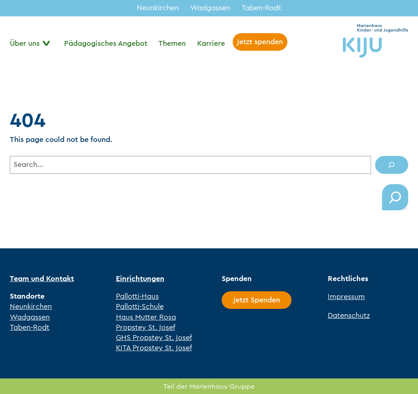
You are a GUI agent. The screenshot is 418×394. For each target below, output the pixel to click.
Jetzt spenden (260, 41)
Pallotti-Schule (140, 306)
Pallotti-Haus (137, 296)
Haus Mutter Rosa (146, 317)
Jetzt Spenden (256, 300)
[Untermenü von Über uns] (31, 44)
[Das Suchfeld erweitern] (395, 197)
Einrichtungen (140, 278)
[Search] (391, 164)
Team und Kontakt (42, 278)
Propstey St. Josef (145, 327)
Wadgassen (210, 7)
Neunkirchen (158, 7)
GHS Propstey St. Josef (154, 337)
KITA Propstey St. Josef (154, 347)
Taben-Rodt (261, 7)
